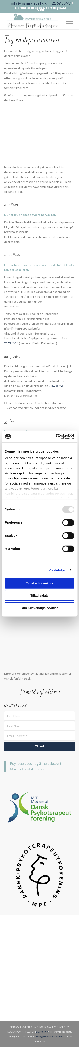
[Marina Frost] (33, 20)
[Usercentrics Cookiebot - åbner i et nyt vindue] (56, 436)
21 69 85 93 (42, 1031)
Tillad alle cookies (39, 583)
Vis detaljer (57, 570)
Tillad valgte (39, 595)
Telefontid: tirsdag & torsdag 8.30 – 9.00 (40, 9)
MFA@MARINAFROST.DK (49, 1036)
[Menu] (67, 20)
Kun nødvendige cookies (39, 607)
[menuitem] (29, 3)
